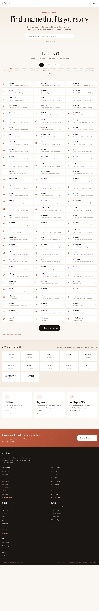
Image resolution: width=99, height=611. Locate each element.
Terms (3, 602)
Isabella (6, 537)
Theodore (56, 527)
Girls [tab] (48, 65)
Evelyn (5, 540)
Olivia (5, 518)
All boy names (57, 544)
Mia (5, 531)
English (17, 70)
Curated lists (55, 563)
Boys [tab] (57, 65)
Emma (5, 521)
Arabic (75, 70)
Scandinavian (90, 70)
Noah (54, 521)
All (10, 70)
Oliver (55, 524)
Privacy (4, 598)
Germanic (53, 70)
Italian (68, 70)
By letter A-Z (55, 556)
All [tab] (40, 65)
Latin (31, 70)
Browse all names (87, 484)
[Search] (91, 3)
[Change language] (94, 3)
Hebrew (24, 70)
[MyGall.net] (6, 3)
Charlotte (6, 527)
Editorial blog (55, 566)
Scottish (49, 74)
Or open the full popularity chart (12, 381)
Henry (55, 534)
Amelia (6, 524)
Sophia (6, 534)
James (55, 531)
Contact (4, 595)
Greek (37, 70)
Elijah (54, 540)
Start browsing (49, 41)
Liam (54, 518)
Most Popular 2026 (57, 553)
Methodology (6, 592)
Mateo (55, 537)
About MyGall (6, 589)
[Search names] (49, 36)
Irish (81, 70)
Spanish (45, 70)
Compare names (56, 560)
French (61, 70)
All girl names (7, 544)
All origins (6, 579)
